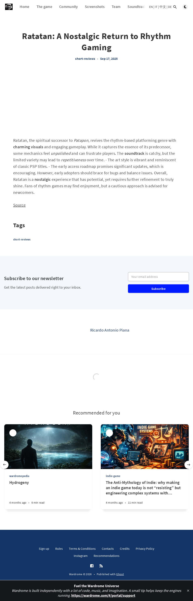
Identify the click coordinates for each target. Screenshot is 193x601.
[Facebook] (91, 566)
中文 (162, 7)
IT (156, 7)
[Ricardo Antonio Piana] (74, 332)
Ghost (120, 574)
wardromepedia (19, 476)
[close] (188, 590)
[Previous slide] (4, 465)
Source (19, 204)
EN (151, 7)
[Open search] (175, 7)
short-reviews (85, 58)
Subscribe (158, 289)
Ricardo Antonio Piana (109, 330)
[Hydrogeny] (48, 494)
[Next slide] (188, 465)
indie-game (113, 476)
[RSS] (101, 566)
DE (170, 7)
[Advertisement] (96, 101)
